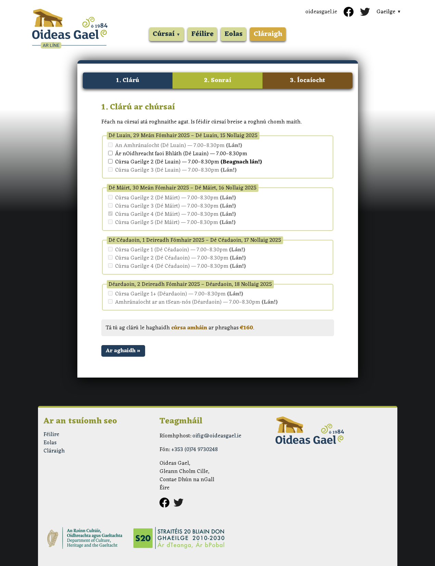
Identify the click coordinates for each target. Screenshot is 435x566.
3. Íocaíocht (307, 80)
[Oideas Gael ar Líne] (69, 29)
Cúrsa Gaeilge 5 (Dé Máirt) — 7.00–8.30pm (171, 222)
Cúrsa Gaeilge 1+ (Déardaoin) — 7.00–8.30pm (175, 294)
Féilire (202, 34)
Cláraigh (268, 34)
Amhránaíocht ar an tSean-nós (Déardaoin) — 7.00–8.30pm (193, 302)
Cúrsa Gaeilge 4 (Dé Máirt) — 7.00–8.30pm (172, 214)
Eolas (234, 34)
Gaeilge (385, 12)
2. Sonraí (217, 80)
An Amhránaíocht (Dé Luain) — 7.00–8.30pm (175, 145)
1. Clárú (127, 80)
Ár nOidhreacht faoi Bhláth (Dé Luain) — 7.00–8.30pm (177, 154)
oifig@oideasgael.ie (216, 436)
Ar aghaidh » (123, 351)
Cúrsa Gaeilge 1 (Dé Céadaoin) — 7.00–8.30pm (176, 250)
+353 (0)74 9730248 (194, 450)
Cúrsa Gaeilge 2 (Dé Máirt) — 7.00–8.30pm (172, 198)
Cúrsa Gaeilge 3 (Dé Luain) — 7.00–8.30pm (172, 170)
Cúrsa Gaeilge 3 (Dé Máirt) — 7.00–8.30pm (172, 206)
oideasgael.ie (321, 12)
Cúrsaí (164, 34)
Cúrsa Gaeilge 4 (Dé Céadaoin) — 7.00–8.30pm (177, 266)
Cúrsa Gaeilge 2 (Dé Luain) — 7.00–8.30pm (185, 162)
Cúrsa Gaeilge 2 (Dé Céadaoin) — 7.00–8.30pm (177, 258)
